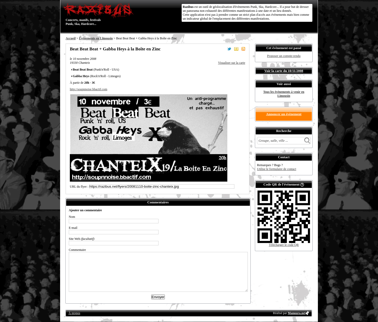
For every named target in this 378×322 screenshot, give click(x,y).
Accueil (71, 38)
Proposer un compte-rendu (283, 56)
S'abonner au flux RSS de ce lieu (243, 49)
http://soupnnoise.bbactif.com (88, 89)
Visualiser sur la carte (231, 63)
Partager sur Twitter (229, 49)
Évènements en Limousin (96, 38)
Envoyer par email (236, 49)
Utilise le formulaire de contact (276, 169)
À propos (74, 313)
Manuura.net (297, 313)
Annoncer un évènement (284, 114)
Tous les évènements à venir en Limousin (283, 94)
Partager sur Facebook (222, 49)
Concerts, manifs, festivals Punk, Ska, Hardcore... (100, 14)
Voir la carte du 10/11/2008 (283, 71)
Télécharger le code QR (284, 245)
